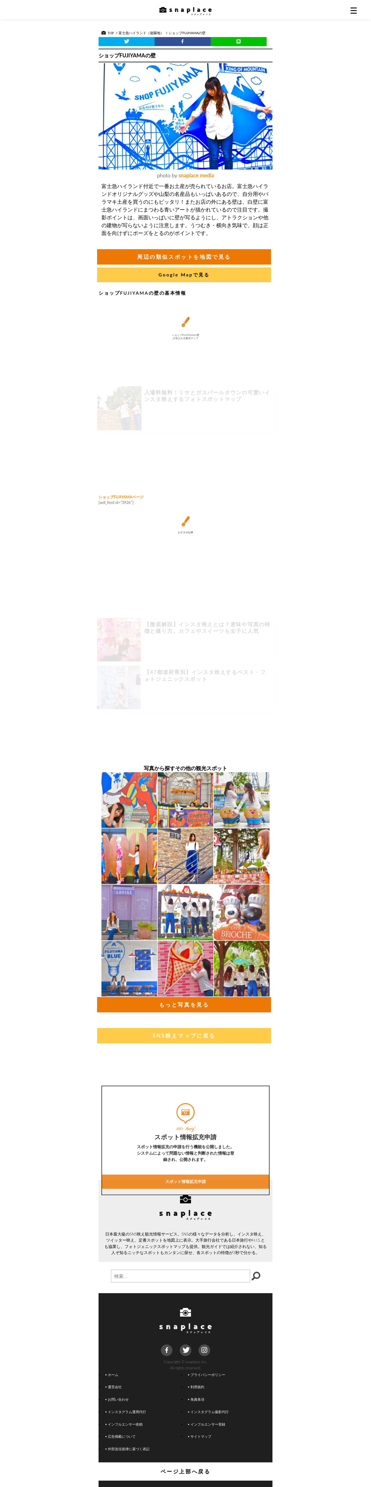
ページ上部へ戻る (186, 1471)
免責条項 (196, 1399)
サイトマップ (199, 1436)
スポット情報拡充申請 (185, 1223)
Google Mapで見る (184, 274)
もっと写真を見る (184, 1004)
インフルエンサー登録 (206, 1424)
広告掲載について (121, 1436)
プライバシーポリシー (206, 1375)
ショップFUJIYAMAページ (121, 497)
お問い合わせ (117, 1399)
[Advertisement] (185, 445)
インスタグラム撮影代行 (208, 1412)
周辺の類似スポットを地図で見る (184, 257)
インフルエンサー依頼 (124, 1424)
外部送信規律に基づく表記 (128, 1449)
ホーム (112, 1375)
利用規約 (196, 1387)
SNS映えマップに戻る (183, 1035)
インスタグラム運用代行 (126, 1412)
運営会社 (114, 1387)
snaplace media (196, 175)
